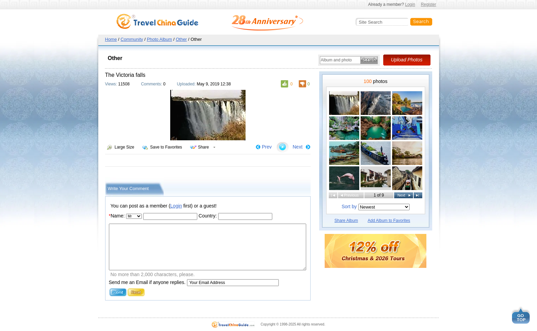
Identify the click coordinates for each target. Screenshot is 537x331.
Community (132, 39)
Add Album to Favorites (389, 220)
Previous (351, 195)
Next (298, 147)
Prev (267, 147)
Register (428, 4)
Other (181, 39)
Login (410, 4)
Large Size (124, 147)
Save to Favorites (166, 147)
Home (111, 39)
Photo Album (159, 39)
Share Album (346, 220)
